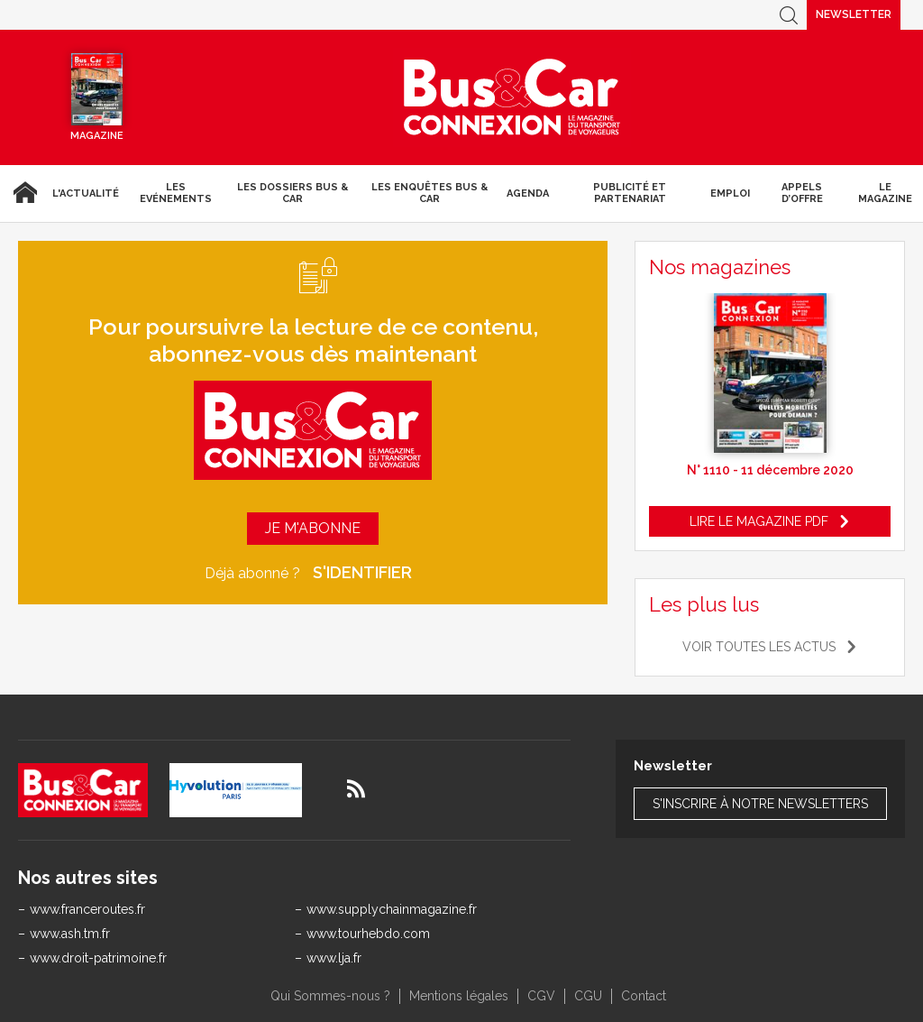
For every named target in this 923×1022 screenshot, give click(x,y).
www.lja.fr (333, 958)
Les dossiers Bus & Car (292, 193)
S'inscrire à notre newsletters (760, 803)
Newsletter (853, 14)
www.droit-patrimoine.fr (98, 958)
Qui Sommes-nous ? (330, 996)
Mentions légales (458, 996)
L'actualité (85, 193)
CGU (588, 996)
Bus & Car (512, 97)
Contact (643, 996)
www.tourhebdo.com (368, 933)
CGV (541, 996)
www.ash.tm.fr (70, 933)
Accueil (22, 193)
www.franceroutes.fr (87, 909)
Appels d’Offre (802, 193)
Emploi (730, 193)
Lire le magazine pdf (759, 521)
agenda (528, 193)
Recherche (788, 15)
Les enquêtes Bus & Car (429, 193)
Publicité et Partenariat (629, 193)
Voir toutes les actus (759, 647)
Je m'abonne (313, 528)
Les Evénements (176, 193)
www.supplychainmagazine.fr (391, 909)
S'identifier (362, 573)
